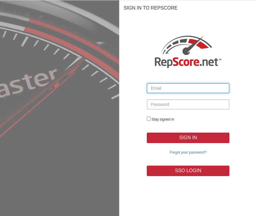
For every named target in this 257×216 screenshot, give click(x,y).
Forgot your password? (188, 152)
